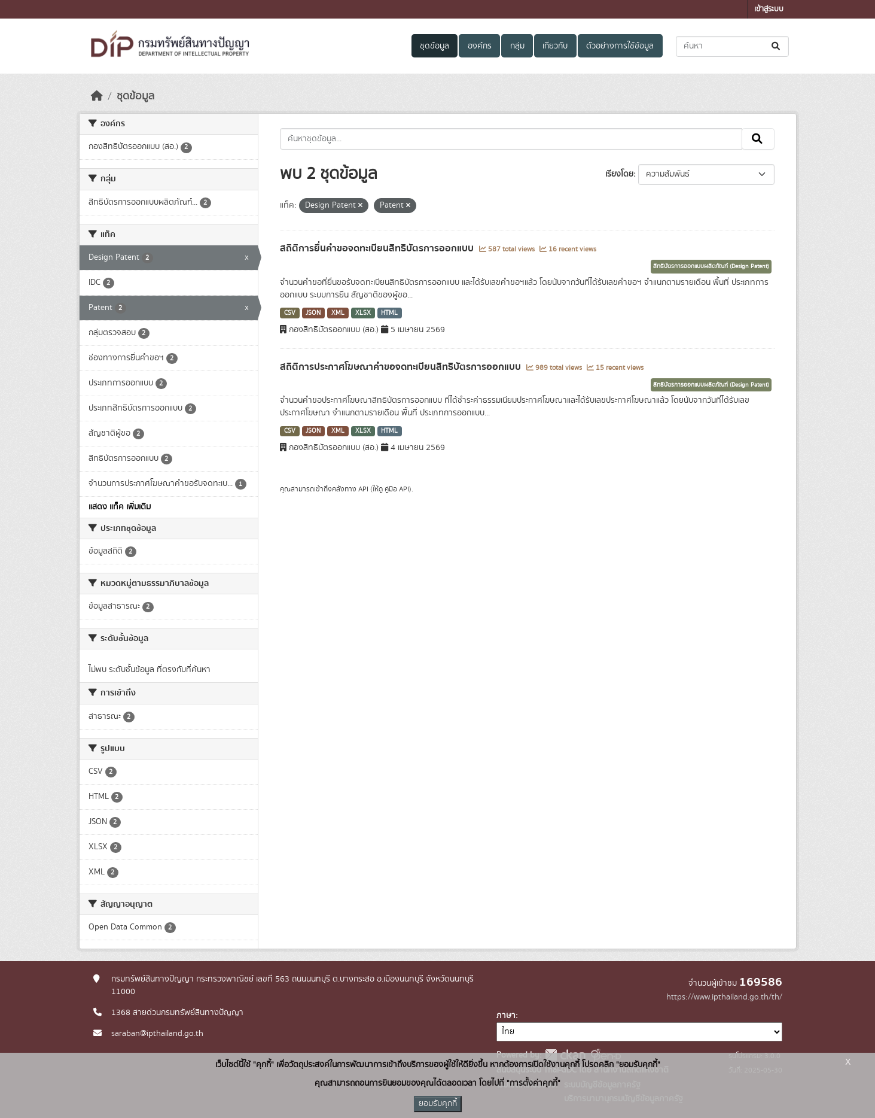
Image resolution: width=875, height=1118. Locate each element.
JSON (313, 313)
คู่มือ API (397, 489)
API (363, 489)
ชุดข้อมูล (434, 46)
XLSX (363, 313)
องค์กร (480, 46)
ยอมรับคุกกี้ (438, 1104)
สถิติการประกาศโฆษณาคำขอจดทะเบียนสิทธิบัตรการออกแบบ (401, 367)
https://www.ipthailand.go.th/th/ (724, 997)
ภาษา (506, 1016)
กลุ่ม (517, 46)
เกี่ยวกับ (555, 46)
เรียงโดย (619, 174)
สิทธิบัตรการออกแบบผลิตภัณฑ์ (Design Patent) (711, 266)
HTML (389, 313)
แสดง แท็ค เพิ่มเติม (120, 507)
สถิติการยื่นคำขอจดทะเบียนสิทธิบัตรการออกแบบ (378, 248)
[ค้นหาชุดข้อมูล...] (732, 46)
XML (337, 313)
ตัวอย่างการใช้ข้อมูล (620, 46)
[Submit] (776, 46)
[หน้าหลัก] (97, 96)
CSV (289, 313)
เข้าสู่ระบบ (768, 9)
